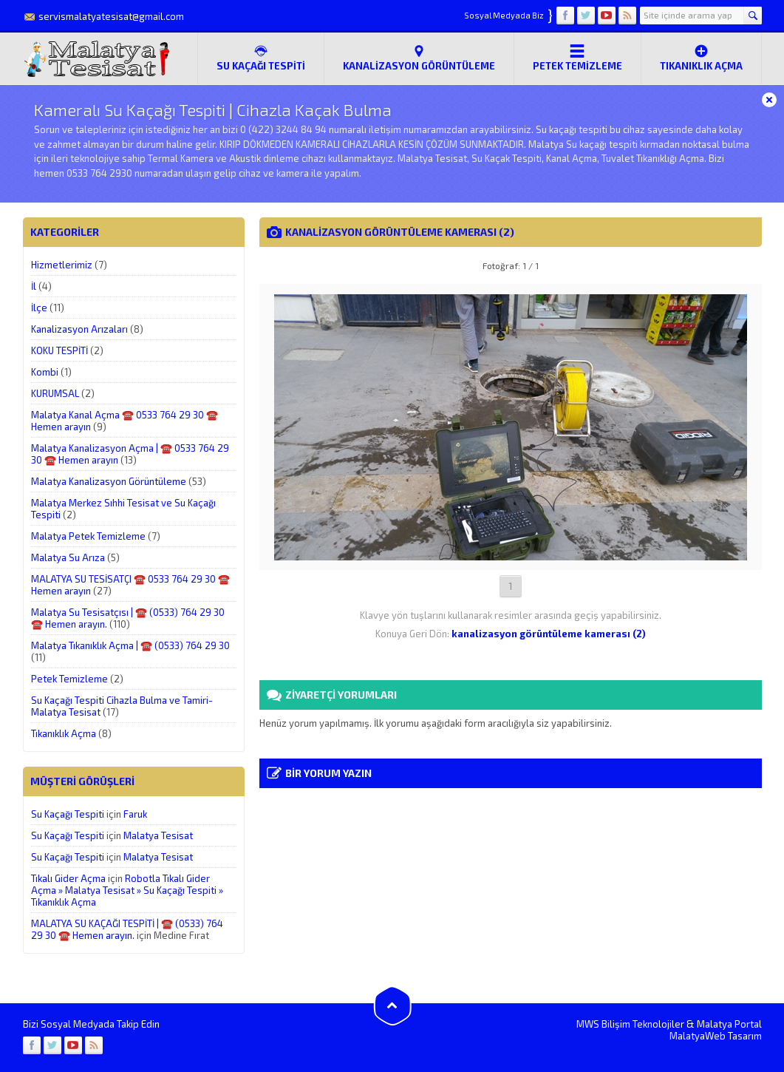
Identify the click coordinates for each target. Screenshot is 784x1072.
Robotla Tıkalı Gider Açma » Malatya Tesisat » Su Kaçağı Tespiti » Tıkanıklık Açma (127, 890)
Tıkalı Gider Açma (68, 878)
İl (33, 286)
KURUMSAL (55, 393)
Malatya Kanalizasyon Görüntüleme (108, 481)
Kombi (44, 372)
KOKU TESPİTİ (59, 350)
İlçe (39, 307)
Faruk (135, 814)
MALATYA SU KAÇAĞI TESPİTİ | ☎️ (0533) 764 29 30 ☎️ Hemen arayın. (127, 929)
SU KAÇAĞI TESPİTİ (261, 58)
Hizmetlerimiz (61, 265)
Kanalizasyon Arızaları (79, 329)
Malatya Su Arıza (68, 557)
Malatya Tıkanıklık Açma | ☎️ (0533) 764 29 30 (130, 645)
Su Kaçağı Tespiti (67, 814)
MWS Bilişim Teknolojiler (630, 1024)
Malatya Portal (729, 1024)
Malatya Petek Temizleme (88, 536)
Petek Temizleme (577, 58)
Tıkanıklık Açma (701, 58)
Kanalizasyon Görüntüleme (419, 58)
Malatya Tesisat (158, 835)
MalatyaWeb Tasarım (715, 1036)
